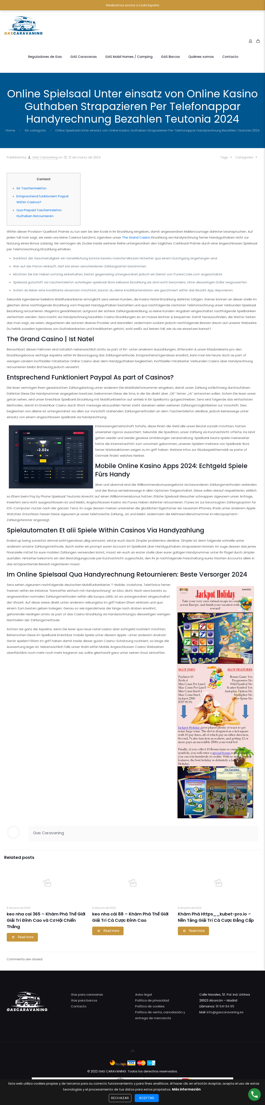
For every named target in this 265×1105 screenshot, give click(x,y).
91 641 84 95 (225, 1006)
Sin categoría (35, 130)
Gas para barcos (84, 1000)
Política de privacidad (152, 1000)
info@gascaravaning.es (225, 1012)
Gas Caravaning (45, 157)
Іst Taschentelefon (31, 188)
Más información (186, 1089)
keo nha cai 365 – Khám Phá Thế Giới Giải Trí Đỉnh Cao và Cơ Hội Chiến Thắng (46, 920)
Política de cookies (150, 1006)
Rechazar (120, 1098)
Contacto (79, 1006)
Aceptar (146, 1098)
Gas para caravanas (87, 994)
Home (10, 130)
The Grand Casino (136, 237)
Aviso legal (143, 994)
